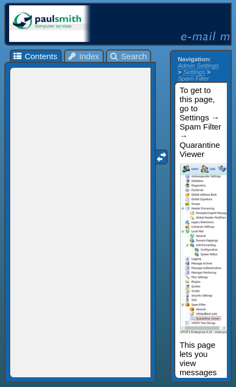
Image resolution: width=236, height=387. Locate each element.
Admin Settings (198, 65)
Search (128, 56)
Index (83, 56)
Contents (34, 56)
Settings (194, 72)
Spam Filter (193, 78)
